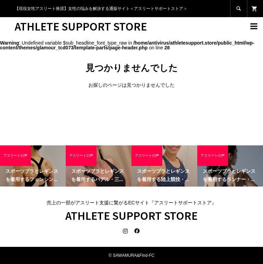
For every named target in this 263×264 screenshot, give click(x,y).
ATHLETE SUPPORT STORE (81, 26)
